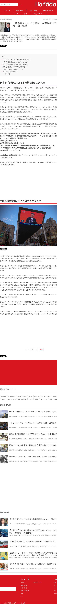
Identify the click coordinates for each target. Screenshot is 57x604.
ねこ (25, 14)
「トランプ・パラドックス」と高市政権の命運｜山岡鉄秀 (32, 423)
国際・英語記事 (48, 11)
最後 (41, 349)
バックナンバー (38, 14)
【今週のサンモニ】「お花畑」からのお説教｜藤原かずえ (32, 564)
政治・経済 (19, 11)
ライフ (16, 14)
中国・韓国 (33, 11)
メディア (7, 11)
